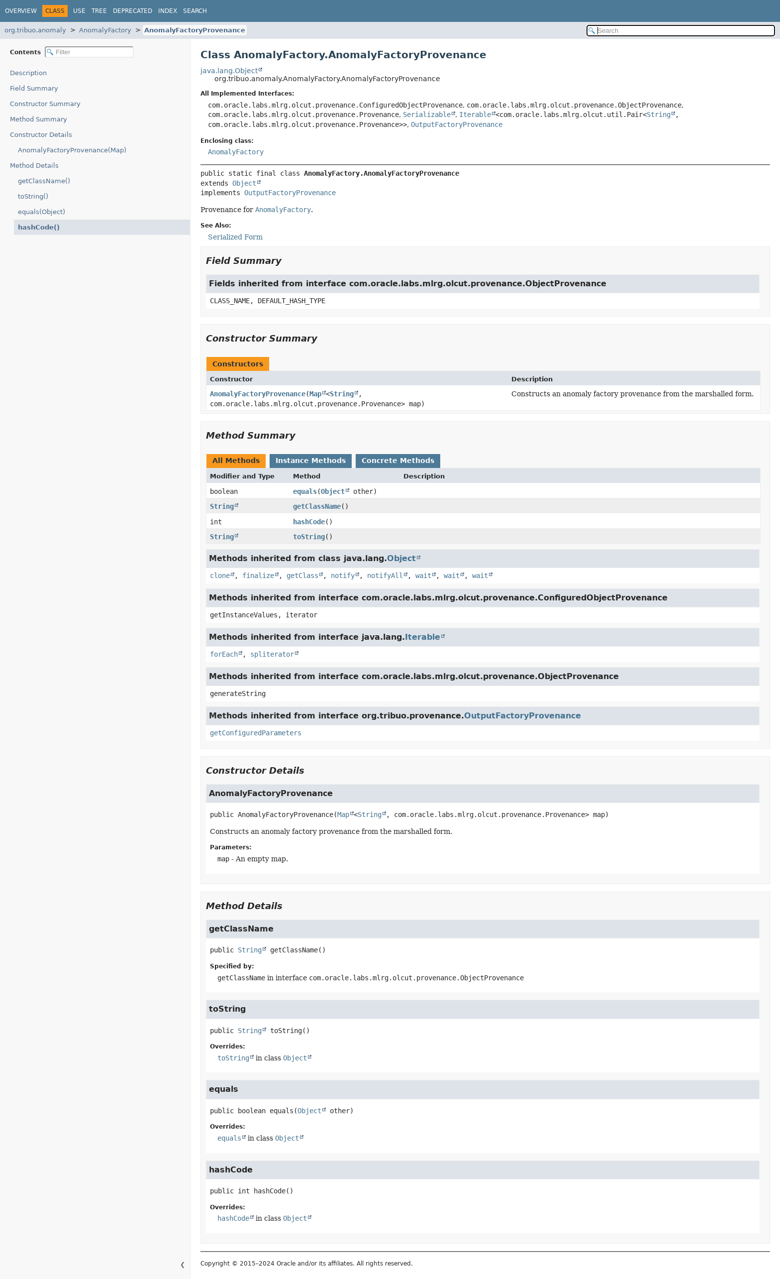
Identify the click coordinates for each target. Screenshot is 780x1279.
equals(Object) (41, 212)
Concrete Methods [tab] (398, 461)
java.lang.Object (229, 71)
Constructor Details (41, 134)
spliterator (272, 654)
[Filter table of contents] (89, 52)
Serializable (427, 114)
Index (167, 10)
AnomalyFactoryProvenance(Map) (72, 150)
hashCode (309, 522)
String (659, 114)
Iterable (475, 114)
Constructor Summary (45, 104)
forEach (224, 654)
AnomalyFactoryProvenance (194, 30)
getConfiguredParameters (255, 733)
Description (30, 73)
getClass (302, 576)
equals (305, 491)
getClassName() (44, 181)
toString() (33, 196)
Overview (21, 10)
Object (244, 183)
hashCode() (36, 227)
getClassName (317, 506)
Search (195, 10)
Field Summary (34, 88)
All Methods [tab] (236, 461)
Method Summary (38, 119)
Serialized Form (235, 237)
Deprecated (132, 10)
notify (343, 576)
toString (309, 537)
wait (423, 576)
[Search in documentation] (680, 30)
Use (79, 10)
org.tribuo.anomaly (35, 30)
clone (220, 576)
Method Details (34, 165)
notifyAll (385, 576)
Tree (99, 10)
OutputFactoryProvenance (456, 124)
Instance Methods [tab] (311, 461)
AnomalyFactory (105, 30)
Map (315, 394)
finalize (258, 576)
